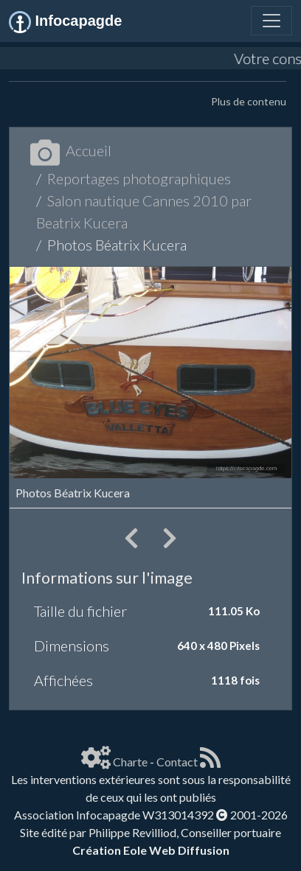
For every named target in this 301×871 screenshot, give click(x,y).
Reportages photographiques (139, 178)
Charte (130, 762)
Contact (177, 762)
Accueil (70, 150)
